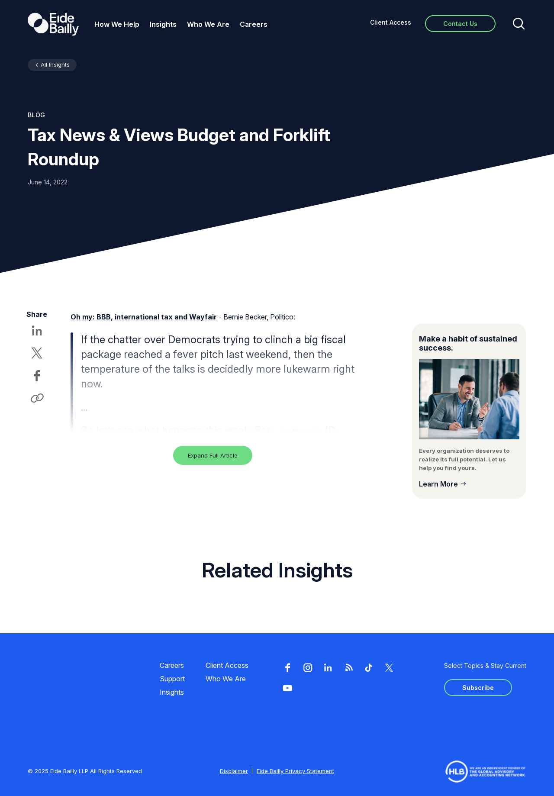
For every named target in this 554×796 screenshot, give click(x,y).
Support (172, 678)
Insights (163, 24)
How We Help (116, 24)
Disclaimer (234, 770)
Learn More (438, 484)
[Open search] (518, 24)
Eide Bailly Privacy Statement (295, 770)
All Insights (55, 64)
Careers (253, 24)
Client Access (390, 22)
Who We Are (208, 24)
